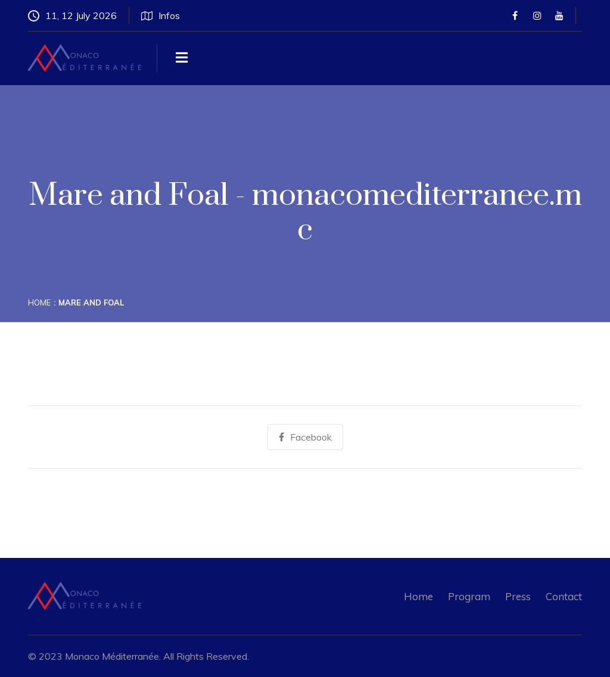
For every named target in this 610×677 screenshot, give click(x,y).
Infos (160, 15)
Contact (564, 596)
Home (39, 302)
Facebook (305, 437)
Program (469, 596)
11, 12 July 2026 (72, 15)
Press (518, 596)
